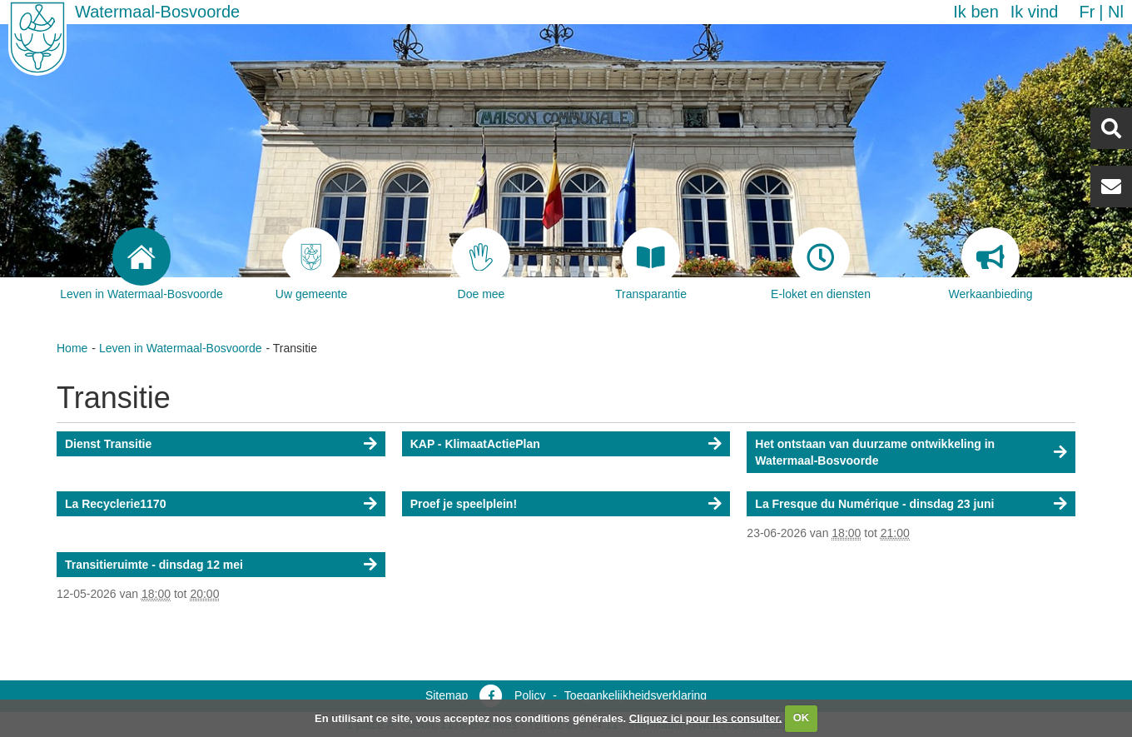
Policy (529, 695)
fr (1087, 11)
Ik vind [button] (1034, 11)
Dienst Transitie (108, 444)
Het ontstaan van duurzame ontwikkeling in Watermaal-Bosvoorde (875, 452)
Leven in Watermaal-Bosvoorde (180, 348)
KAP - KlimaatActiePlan (475, 444)
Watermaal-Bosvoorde (157, 11)
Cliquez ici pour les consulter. (705, 717)
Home (72, 348)
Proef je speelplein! (463, 503)
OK (801, 717)
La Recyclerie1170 (115, 503)
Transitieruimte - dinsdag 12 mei (154, 564)
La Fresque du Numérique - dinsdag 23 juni (874, 503)
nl (1116, 11)
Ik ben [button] (975, 11)
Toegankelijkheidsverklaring (635, 695)
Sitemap (446, 695)
